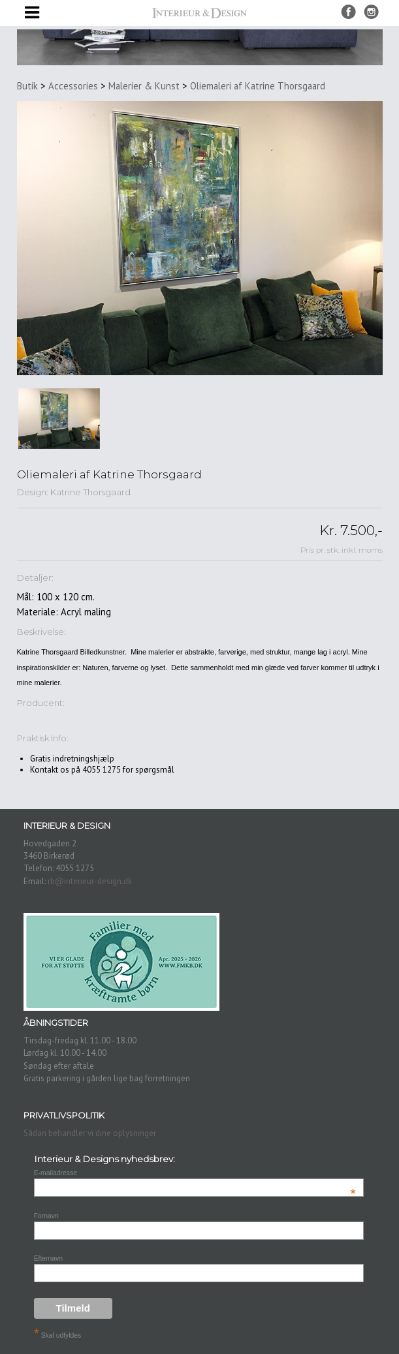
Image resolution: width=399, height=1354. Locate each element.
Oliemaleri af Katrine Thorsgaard (257, 86)
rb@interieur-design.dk (90, 881)
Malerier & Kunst (144, 86)
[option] (59, 419)
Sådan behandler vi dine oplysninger (90, 1133)
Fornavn (46, 1216)
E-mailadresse (195, 1173)
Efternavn (48, 1258)
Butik (27, 86)
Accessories (73, 86)
